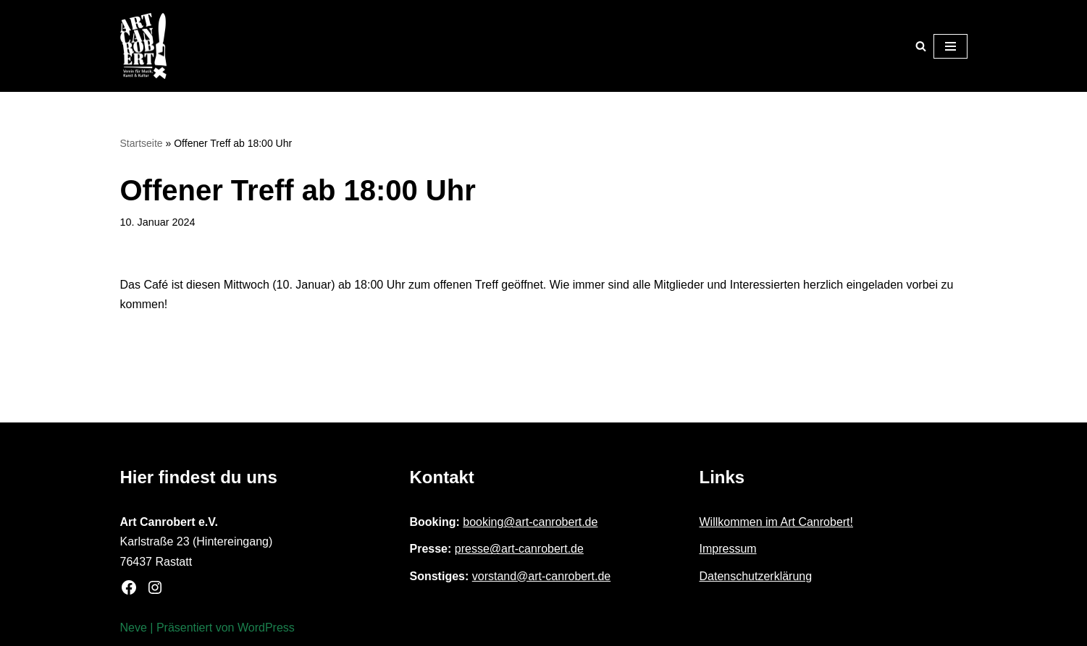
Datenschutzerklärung (756, 576)
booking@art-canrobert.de (530, 522)
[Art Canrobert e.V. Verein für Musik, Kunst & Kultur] (143, 46)
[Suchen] (920, 46)
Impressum (728, 549)
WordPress (266, 627)
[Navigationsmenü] (950, 46)
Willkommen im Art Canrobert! (777, 522)
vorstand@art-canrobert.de (541, 576)
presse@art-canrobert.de (519, 549)
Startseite (141, 143)
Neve (133, 627)
